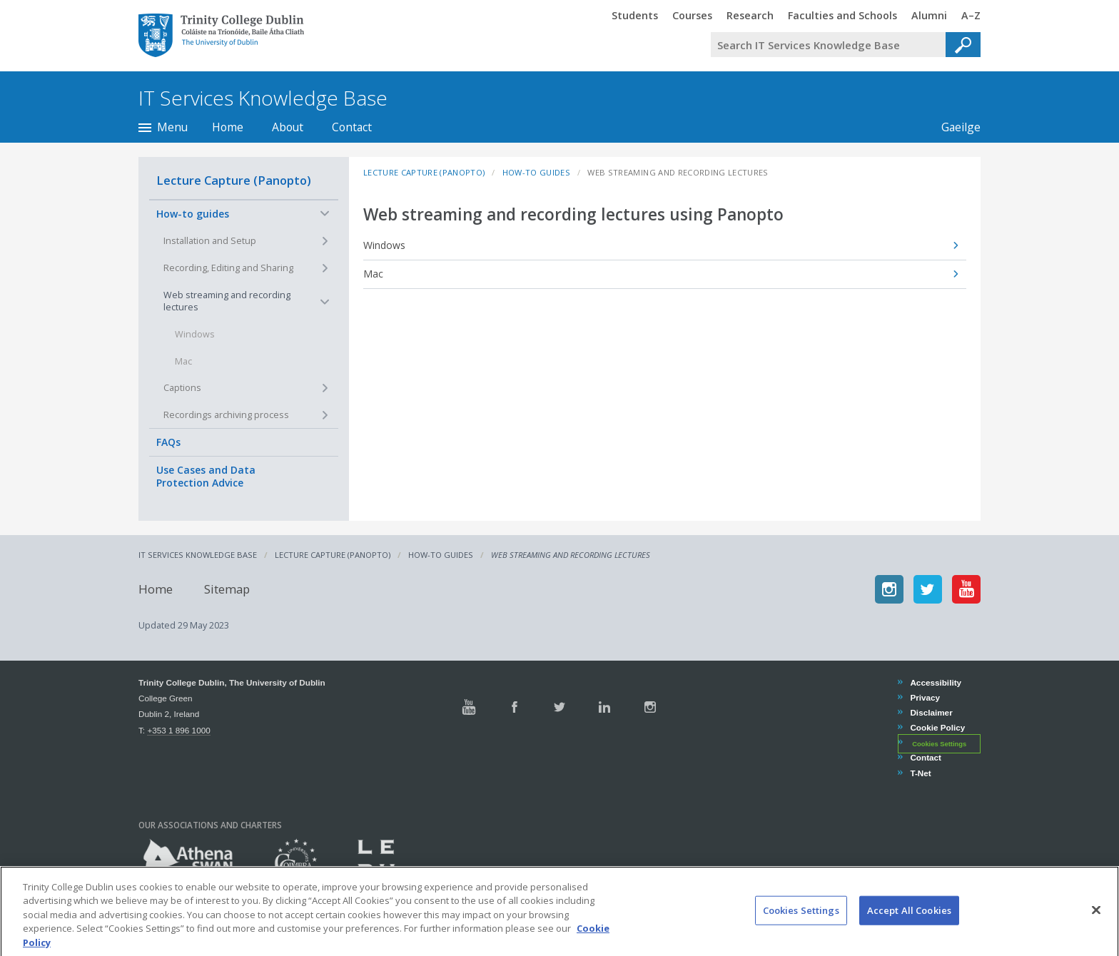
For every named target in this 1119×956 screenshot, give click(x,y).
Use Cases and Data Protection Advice (205, 476)
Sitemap (227, 589)
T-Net (920, 773)
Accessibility (935, 682)
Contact (352, 127)
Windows (384, 245)
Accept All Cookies (909, 921)
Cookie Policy (937, 727)
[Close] (1096, 921)
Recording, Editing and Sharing (228, 268)
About (287, 127)
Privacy (924, 697)
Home (227, 127)
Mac (373, 273)
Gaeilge (954, 127)
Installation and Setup (209, 241)
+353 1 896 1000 (178, 730)
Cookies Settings (939, 743)
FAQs (168, 442)
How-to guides (192, 213)
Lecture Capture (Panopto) (233, 180)
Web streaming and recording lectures (226, 301)
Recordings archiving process (226, 415)
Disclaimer (930, 712)
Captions (182, 388)
